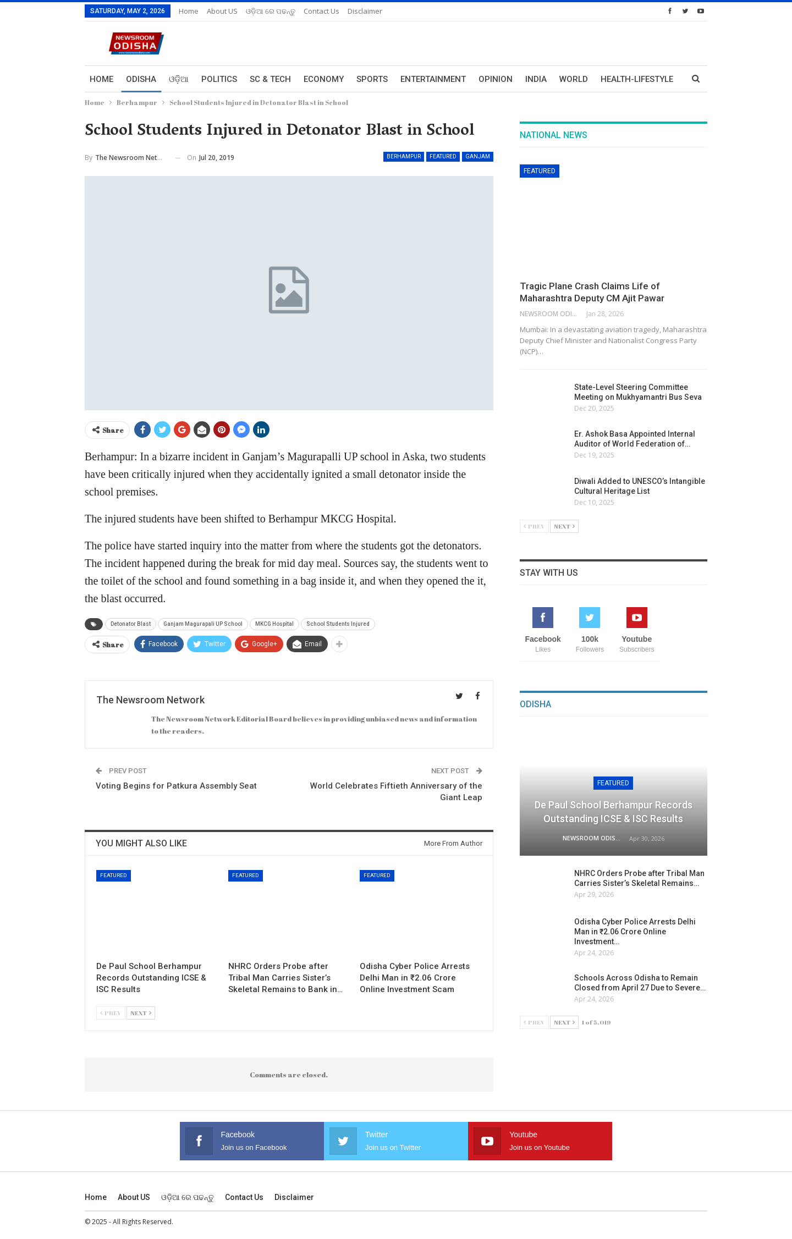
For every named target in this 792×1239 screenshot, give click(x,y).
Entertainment (433, 79)
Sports (372, 79)
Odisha (141, 79)
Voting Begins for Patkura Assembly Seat (176, 786)
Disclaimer (365, 11)
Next (140, 1013)
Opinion (496, 79)
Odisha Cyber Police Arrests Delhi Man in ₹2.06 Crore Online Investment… (635, 931)
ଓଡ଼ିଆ (179, 79)
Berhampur (404, 156)
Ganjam (477, 156)
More (612, 79)
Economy (324, 79)
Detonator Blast (131, 624)
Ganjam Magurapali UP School (203, 624)
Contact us (321, 11)
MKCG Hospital (274, 624)
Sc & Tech (270, 79)
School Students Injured (338, 624)
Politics (219, 79)
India (536, 79)
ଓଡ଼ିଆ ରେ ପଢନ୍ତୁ (270, 11)
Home (189, 11)
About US (222, 11)
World (573, 79)
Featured (443, 156)
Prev (111, 1013)
